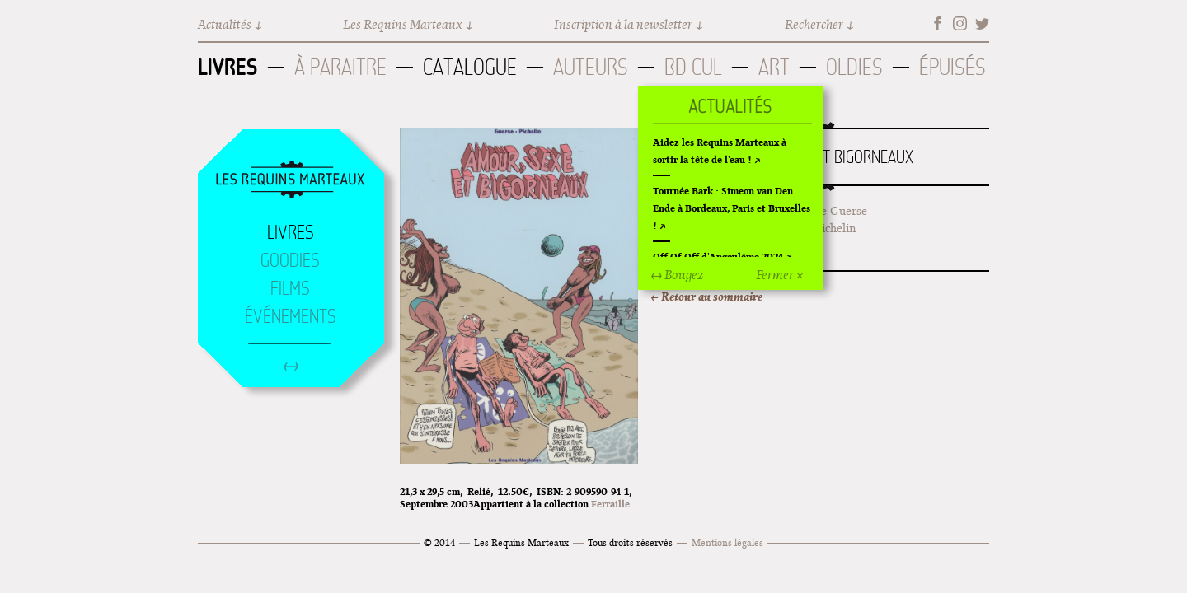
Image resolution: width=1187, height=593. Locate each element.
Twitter (982, 23)
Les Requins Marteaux (402, 24)
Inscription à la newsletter (623, 24)
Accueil (290, 180)
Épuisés (952, 67)
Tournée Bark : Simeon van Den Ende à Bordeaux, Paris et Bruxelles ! (731, 207)
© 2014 (439, 542)
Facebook (938, 23)
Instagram (960, 23)
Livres (228, 67)
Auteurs (590, 67)
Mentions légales (727, 542)
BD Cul (693, 67)
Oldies (854, 67)
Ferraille (610, 503)
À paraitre (340, 67)
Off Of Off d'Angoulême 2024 (718, 256)
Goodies (290, 260)
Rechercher (814, 24)
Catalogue (470, 67)
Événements (290, 316)
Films (290, 288)
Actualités (224, 24)
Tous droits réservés (630, 542)
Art (774, 67)
